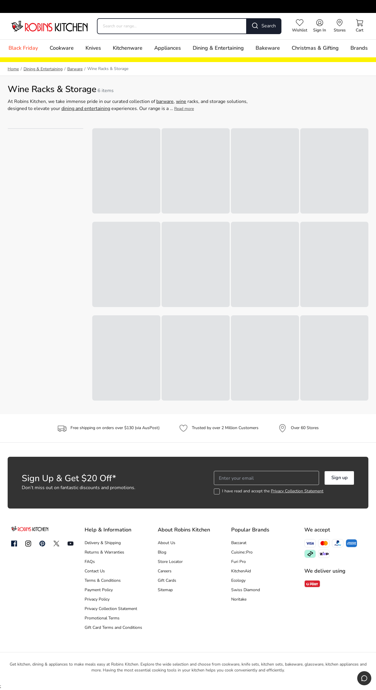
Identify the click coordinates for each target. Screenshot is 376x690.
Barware (75, 69)
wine (181, 101)
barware (165, 101)
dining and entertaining (85, 108)
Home (13, 69)
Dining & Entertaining (218, 48)
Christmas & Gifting (315, 48)
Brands (359, 48)
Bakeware (268, 48)
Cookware (62, 48)
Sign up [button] (339, 478)
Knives (93, 48)
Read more (184, 109)
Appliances (167, 48)
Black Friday (23, 48)
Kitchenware (127, 48)
